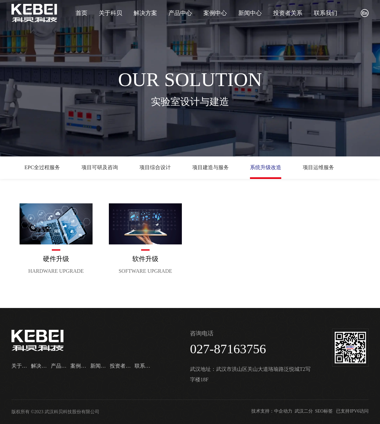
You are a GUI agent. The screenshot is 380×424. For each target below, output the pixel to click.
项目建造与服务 (210, 167)
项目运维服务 (318, 167)
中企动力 (283, 411)
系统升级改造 (265, 167)
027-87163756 (228, 349)
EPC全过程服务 (42, 167)
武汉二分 (304, 411)
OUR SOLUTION (190, 79)
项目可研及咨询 (99, 167)
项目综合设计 (155, 167)
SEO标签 (324, 411)
